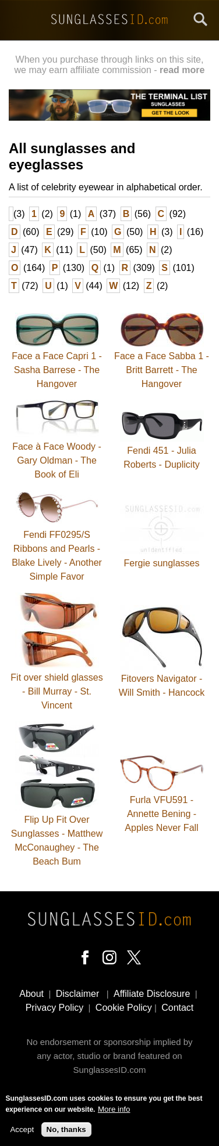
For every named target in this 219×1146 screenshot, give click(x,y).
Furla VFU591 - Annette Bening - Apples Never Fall (161, 814)
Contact (177, 1008)
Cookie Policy (124, 1008)
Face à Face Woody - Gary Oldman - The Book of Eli (56, 460)
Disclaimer (78, 994)
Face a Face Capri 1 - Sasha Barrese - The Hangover (57, 370)
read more (182, 70)
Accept (22, 1133)
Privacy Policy (55, 1008)
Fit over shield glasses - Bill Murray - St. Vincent (56, 691)
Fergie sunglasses (162, 563)
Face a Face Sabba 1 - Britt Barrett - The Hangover (161, 370)
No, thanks (66, 1133)
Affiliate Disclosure (152, 994)
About (31, 994)
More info (114, 1112)
